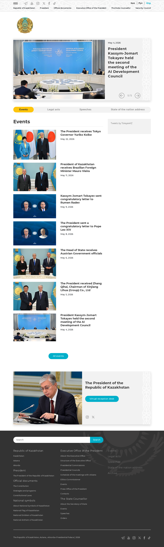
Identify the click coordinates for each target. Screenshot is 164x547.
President (44, 8)
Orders (63, 518)
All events (58, 356)
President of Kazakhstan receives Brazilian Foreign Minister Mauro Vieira (78, 168)
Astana (16, 461)
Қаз (133, 3)
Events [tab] (23, 109)
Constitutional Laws (22, 495)
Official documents (62, 8)
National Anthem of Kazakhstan (28, 520)
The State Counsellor (121, 8)
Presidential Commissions (72, 465)
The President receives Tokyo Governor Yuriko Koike (80, 133)
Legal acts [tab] (53, 109)
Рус (141, 3)
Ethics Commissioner (70, 479)
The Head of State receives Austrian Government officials (81, 252)
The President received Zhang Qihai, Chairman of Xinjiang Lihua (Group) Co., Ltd (81, 287)
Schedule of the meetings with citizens (78, 475)
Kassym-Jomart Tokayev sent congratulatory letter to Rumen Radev (81, 199)
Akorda (16, 465)
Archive (112, 473)
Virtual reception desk (102, 398)
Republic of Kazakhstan (24, 8)
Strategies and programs (24, 491)
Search (96, 439)
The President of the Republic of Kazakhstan (33, 476)
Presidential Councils (70, 470)
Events (63, 484)
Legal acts (114, 456)
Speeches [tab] (85, 109)
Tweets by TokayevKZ (121, 123)
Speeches (64, 513)
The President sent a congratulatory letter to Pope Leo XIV (80, 226)
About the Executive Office (72, 456)
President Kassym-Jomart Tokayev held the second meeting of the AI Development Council (123, 62)
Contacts (64, 494)
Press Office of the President (73, 489)
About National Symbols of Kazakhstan (31, 506)
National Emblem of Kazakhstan (28, 515)
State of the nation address (125, 467)
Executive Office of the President (91, 8)
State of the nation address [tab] (128, 109)
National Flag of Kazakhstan (26, 510)
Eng (148, 3)
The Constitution (21, 486)
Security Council (143, 8)
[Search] (55, 440)
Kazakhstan (18, 456)
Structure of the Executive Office (75, 461)
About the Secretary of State (73, 504)
